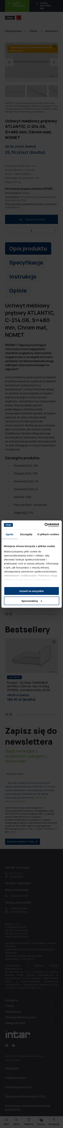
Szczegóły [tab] (26, 534)
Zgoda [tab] (9, 534)
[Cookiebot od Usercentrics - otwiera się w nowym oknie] (45, 525)
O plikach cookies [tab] (48, 534)
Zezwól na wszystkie (31, 591)
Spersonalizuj (31, 600)
